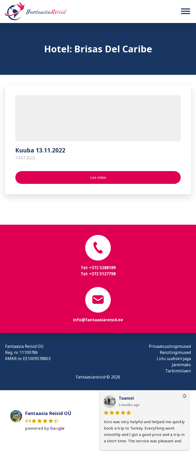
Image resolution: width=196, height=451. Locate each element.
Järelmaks (181, 364)
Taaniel (126, 398)
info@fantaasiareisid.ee (98, 320)
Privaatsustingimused (170, 346)
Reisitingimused (175, 352)
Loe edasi (98, 177)
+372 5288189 (102, 267)
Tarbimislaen (178, 371)
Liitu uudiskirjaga (174, 358)
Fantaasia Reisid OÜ (48, 413)
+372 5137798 (102, 274)
